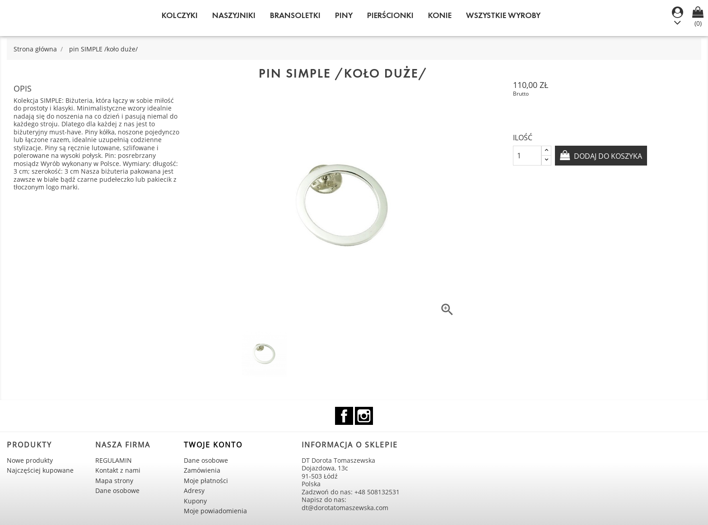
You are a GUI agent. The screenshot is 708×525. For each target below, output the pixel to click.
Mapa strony (114, 480)
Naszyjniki (234, 15)
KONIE (440, 15)
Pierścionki (390, 15)
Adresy (194, 490)
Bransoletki (295, 15)
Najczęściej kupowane (40, 470)
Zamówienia (202, 470)
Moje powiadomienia (215, 511)
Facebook (344, 416)
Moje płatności (206, 480)
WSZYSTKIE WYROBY (503, 15)
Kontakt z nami (117, 470)
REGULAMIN (113, 460)
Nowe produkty (30, 460)
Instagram (364, 416)
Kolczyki (180, 15)
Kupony (195, 501)
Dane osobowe (117, 490)
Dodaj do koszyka (607, 156)
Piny (344, 15)
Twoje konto (213, 445)
